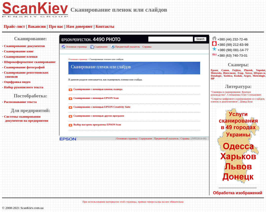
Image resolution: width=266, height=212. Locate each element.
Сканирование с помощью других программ (98, 115)
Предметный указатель (127, 46)
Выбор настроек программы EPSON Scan (97, 124)
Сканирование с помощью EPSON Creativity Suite (101, 106)
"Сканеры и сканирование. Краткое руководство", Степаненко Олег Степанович (236, 93)
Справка (146, 46)
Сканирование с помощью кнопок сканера (97, 89)
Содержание (101, 46)
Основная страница (76, 46)
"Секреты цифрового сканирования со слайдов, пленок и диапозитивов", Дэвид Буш (238, 100)
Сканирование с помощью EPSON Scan (96, 98)
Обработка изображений (237, 193)
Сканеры (237, 64)
